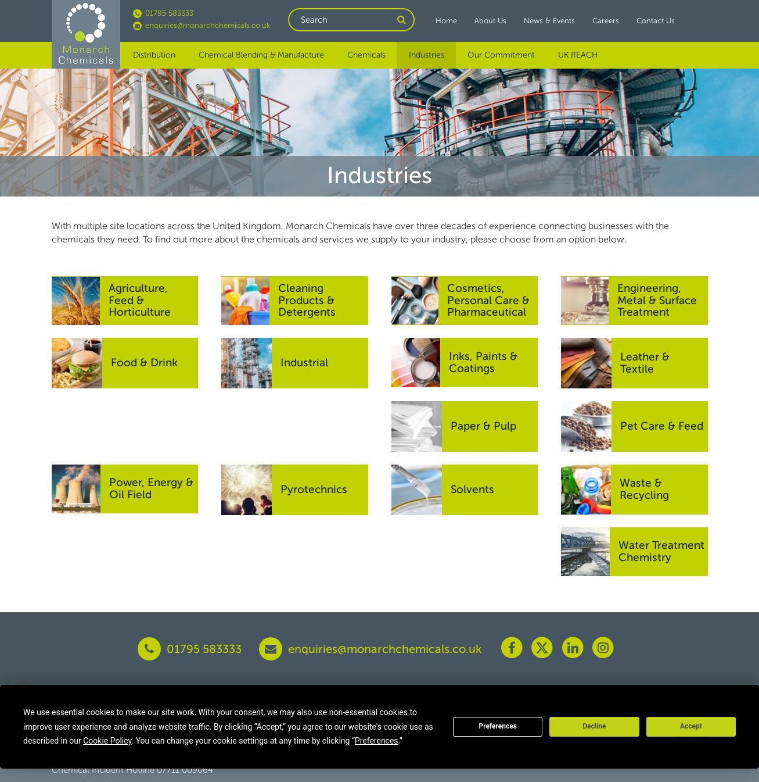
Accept (691, 726)
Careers (605, 20)
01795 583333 (163, 13)
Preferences (498, 726)
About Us (490, 20)
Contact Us (655, 20)
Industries (426, 55)
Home (446, 20)
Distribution (154, 55)
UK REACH (578, 55)
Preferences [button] (376, 740)
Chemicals (366, 55)
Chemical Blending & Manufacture (261, 55)
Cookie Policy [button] (107, 740)
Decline (594, 726)
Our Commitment (501, 55)
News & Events (549, 20)
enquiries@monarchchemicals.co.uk (202, 25)
